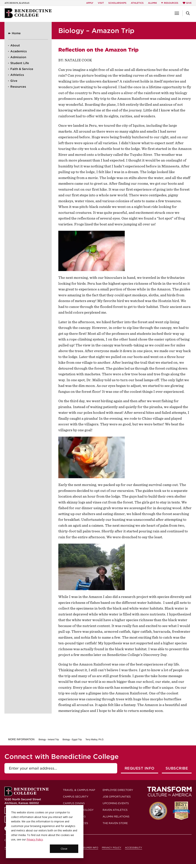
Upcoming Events (116, 803)
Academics (18, 51)
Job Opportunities (117, 796)
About (15, 45)
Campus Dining (74, 803)
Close (64, 848)
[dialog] (44, 831)
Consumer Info (88, 847)
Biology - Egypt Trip (72, 739)
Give (187, 2)
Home (16, 33)
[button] (176, 13)
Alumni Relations (116, 816)
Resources (18, 86)
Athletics (137, 2)
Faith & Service (21, 69)
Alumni (152, 2)
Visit (101, 2)
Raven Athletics (115, 809)
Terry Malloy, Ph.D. (94, 739)
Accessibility (133, 847)
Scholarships (117, 2)
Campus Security (75, 796)
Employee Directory (118, 790)
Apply (89, 2)
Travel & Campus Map (79, 790)
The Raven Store (115, 823)
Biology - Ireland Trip (49, 739)
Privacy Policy (35, 839)
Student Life (19, 63)
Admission (18, 57)
